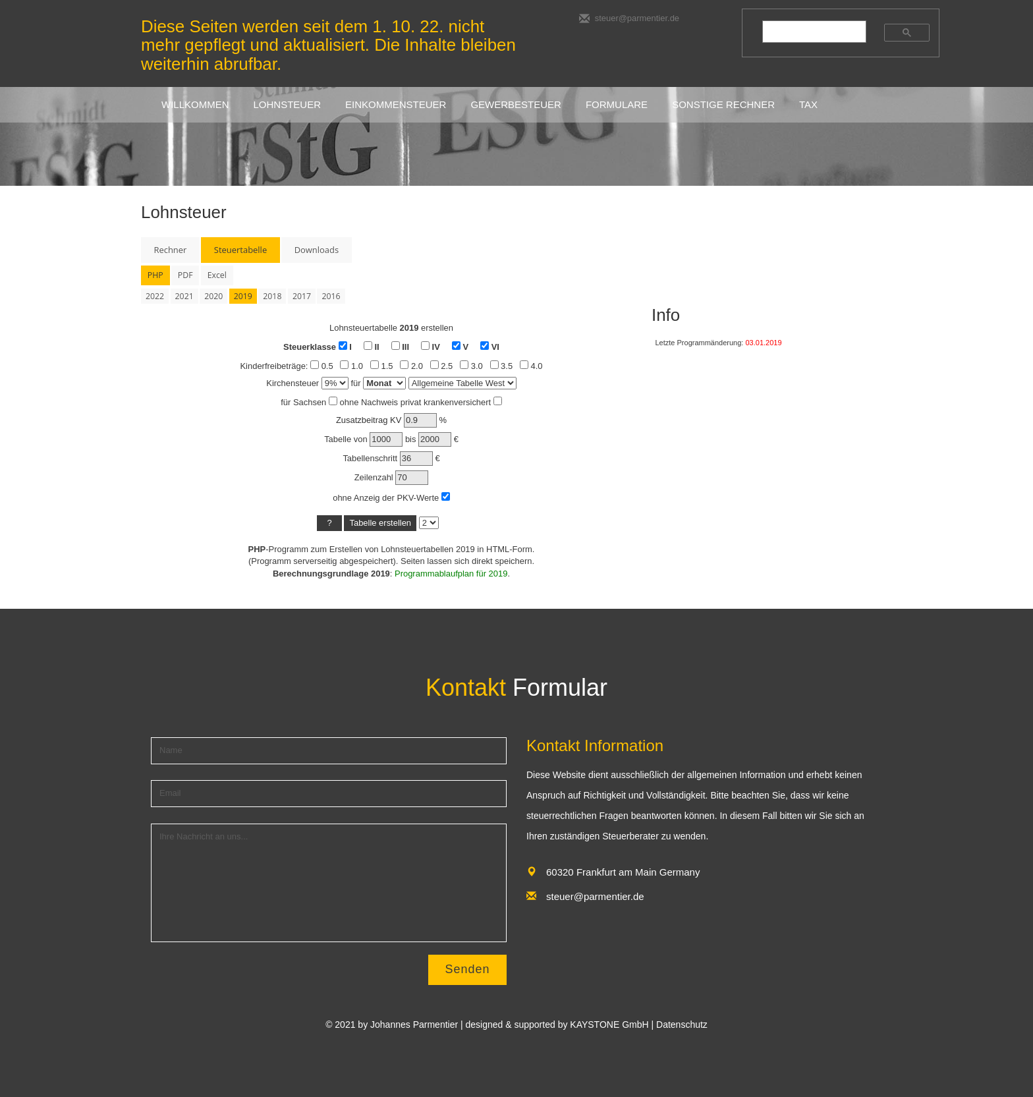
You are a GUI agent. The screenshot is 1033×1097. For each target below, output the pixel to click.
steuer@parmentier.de (629, 18)
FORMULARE (617, 104)
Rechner (170, 250)
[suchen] (808, 32)
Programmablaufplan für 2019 (451, 573)
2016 (330, 296)
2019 (243, 296)
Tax (808, 104)
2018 (272, 296)
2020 (213, 296)
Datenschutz (682, 1024)
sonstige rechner (723, 104)
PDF (185, 275)
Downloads (316, 250)
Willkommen (195, 104)
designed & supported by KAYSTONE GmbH (557, 1024)
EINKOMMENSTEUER (395, 104)
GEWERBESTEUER (515, 104)
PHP (155, 275)
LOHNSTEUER (287, 104)
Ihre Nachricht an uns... (329, 883)
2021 (184, 296)
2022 (155, 296)
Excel (217, 275)
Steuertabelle (240, 250)
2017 (302, 296)
